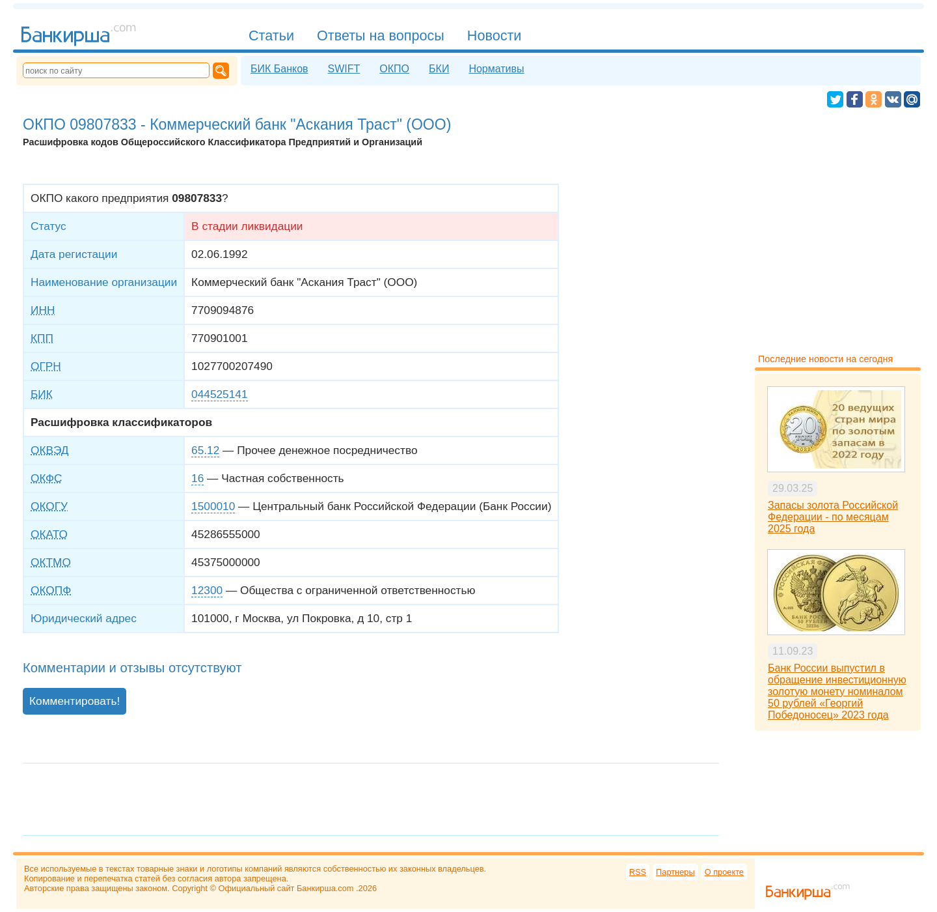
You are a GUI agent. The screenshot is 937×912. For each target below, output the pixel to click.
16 (197, 478)
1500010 (213, 506)
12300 (207, 590)
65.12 (205, 450)
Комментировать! (74, 700)
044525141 (219, 394)
